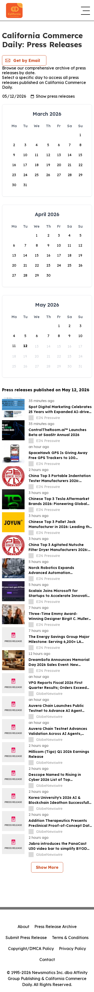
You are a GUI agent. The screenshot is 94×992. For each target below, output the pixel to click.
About (23, 926)
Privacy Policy (72, 948)
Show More (47, 867)
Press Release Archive (55, 926)
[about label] (31, 417)
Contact (47, 959)
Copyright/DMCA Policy (31, 948)
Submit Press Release (26, 937)
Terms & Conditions (70, 937)
